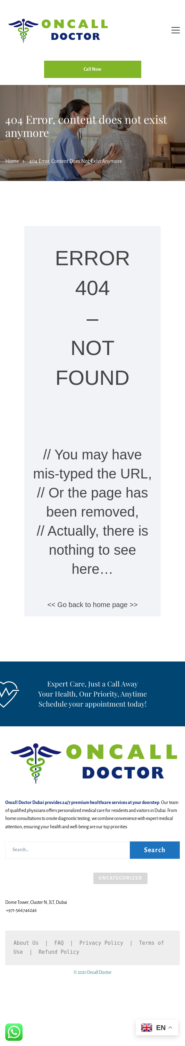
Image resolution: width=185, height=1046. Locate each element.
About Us (26, 943)
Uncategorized (120, 878)
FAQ (59, 943)
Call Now (92, 69)
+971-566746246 (21, 910)
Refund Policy (59, 952)
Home (12, 161)
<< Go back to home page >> (92, 604)
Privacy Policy (101, 943)
